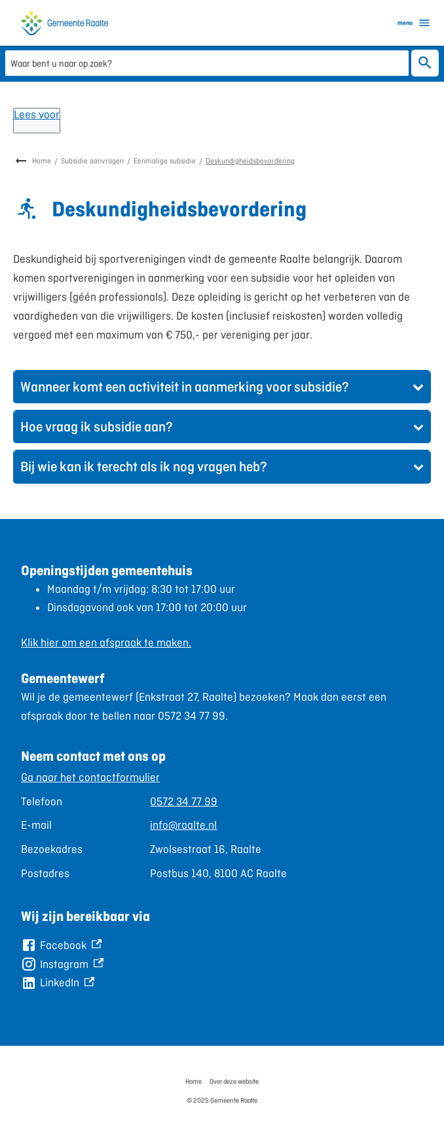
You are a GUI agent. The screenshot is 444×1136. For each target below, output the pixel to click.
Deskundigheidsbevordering (250, 160)
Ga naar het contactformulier (90, 777)
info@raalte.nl (183, 824)
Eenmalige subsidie (165, 160)
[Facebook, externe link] (61, 945)
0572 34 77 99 (183, 801)
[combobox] (207, 62)
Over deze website (234, 1081)
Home (41, 160)
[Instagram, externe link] (62, 964)
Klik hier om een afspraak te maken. (106, 642)
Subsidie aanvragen (92, 160)
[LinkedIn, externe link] (57, 982)
